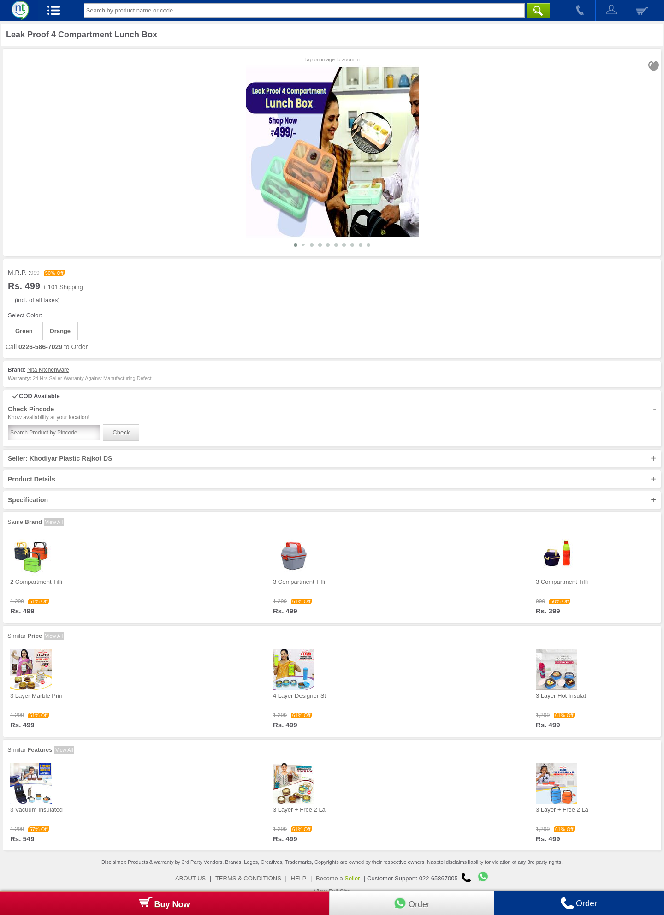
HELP (299, 878)
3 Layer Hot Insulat (561, 695)
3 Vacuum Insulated (36, 809)
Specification (332, 500)
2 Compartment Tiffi (36, 581)
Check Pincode (332, 413)
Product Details (332, 479)
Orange (60, 330)
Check (121, 432)
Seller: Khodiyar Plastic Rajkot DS (332, 458)
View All (54, 522)
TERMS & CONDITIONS (248, 878)
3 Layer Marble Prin (36, 695)
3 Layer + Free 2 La (299, 809)
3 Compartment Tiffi (299, 581)
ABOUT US (190, 878)
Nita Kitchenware (48, 370)
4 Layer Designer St (299, 695)
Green (24, 330)
